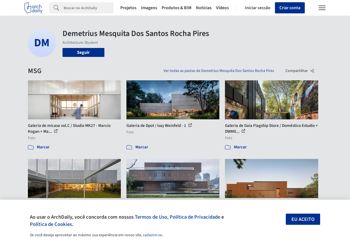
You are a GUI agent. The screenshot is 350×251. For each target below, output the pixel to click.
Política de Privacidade (195, 217)
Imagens (149, 8)
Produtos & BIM (176, 8)
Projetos (128, 8)
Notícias (204, 8)
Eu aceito (303, 219)
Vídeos (222, 8)
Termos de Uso (151, 217)
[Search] (89, 7)
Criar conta (289, 8)
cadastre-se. (153, 235)
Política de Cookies (51, 224)
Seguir (83, 52)
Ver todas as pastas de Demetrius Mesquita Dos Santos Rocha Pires (219, 71)
